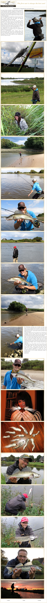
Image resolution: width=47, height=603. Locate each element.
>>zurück (8, 600)
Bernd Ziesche (26, 353)
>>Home (23, 600)
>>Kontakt (39, 600)
